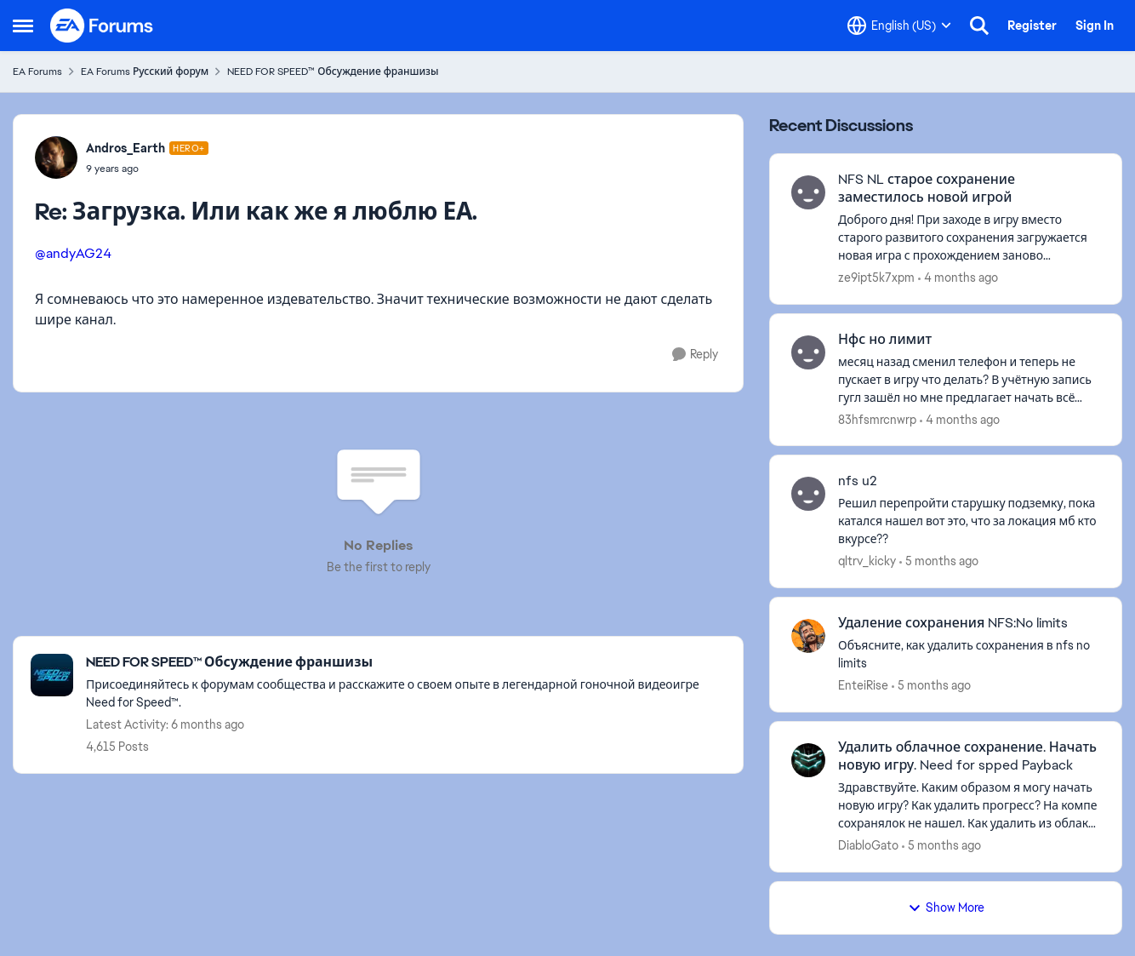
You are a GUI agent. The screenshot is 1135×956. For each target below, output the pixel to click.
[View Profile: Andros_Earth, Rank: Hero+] (56, 157)
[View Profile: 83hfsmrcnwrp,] (808, 352)
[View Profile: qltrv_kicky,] (808, 494)
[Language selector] (899, 26)
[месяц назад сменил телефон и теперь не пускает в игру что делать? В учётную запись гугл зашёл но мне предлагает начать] (969, 379)
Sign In (1094, 25)
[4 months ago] (958, 278)
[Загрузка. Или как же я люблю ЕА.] (147, 168)
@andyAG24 (73, 253)
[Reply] (695, 354)
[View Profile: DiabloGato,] (808, 760)
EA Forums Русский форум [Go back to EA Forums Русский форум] (144, 71)
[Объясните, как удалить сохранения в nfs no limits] (969, 655)
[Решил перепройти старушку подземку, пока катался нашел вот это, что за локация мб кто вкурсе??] (969, 521)
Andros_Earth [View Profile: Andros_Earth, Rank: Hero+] (125, 148)
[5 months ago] (938, 561)
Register (1032, 25)
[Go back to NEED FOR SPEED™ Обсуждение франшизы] (406, 663)
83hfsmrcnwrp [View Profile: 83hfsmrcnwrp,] (877, 418)
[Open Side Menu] (23, 25)
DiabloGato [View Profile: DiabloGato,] (868, 845)
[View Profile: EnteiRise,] (808, 636)
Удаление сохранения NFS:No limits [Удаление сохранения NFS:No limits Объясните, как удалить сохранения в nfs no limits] (953, 623)
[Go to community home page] (102, 26)
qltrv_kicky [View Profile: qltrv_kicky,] (867, 561)
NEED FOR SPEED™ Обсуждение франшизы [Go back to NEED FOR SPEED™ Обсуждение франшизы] (332, 71)
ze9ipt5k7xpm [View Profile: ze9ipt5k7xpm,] (876, 277)
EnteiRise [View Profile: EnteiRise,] (863, 685)
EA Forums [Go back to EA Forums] (37, 71)
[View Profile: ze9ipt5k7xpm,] (808, 192)
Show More (946, 907)
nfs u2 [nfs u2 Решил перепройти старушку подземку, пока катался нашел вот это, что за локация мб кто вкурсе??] (857, 480)
